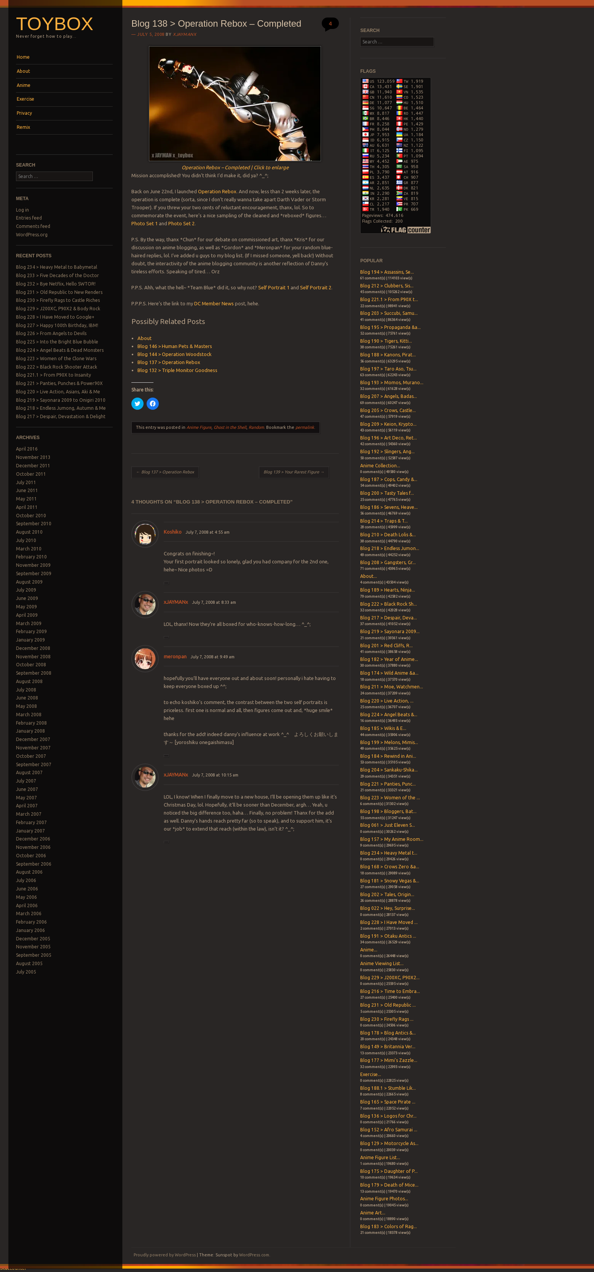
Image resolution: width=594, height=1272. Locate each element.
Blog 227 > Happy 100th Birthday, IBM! (57, 325)
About (23, 71)
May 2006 (26, 897)
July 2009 (26, 589)
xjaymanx (184, 34)
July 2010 (26, 540)
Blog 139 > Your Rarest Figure (293, 472)
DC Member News (214, 303)
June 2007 (27, 789)
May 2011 (26, 498)
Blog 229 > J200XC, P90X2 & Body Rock (58, 308)
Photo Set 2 (181, 223)
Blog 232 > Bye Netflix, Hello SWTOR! (56, 283)
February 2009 (31, 631)
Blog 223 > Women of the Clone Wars (56, 358)
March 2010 (29, 548)
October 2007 (31, 756)
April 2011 (27, 507)
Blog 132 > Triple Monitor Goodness (177, 370)
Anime (23, 85)
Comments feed (33, 226)
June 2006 (27, 888)
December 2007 (33, 739)
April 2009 (27, 615)
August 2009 (29, 581)
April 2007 (27, 805)
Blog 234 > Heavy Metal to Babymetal (56, 267)
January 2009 (30, 639)
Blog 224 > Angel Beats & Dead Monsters (60, 350)
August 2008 (29, 681)
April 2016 (27, 448)
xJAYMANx (176, 602)
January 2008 (30, 730)
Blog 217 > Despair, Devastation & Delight (60, 416)
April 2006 (27, 905)
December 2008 (33, 648)
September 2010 (33, 523)
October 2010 (31, 515)
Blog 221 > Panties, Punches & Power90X (59, 383)
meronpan (175, 656)
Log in (22, 209)
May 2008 (26, 706)
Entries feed (29, 217)
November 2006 (33, 847)
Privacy (24, 113)
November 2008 (33, 656)
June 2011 (27, 490)
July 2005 (26, 971)
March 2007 (29, 814)
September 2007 (33, 764)
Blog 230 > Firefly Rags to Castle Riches (58, 300)
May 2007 (26, 797)
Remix (23, 127)
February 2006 (31, 921)
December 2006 (33, 838)
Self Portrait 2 (315, 287)
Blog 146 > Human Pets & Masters (174, 346)
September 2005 (33, 955)
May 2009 (26, 606)
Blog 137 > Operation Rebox (168, 362)
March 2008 (29, 714)
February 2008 (31, 722)
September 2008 (33, 672)
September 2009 (33, 573)
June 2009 (27, 598)
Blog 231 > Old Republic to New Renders (59, 292)
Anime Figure (199, 427)
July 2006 (26, 880)
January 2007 (30, 830)
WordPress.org (32, 234)
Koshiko (173, 531)
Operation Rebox (217, 191)
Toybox (54, 23)
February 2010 (31, 556)
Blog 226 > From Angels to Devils (51, 333)
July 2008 (26, 689)
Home (23, 57)
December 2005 (33, 938)
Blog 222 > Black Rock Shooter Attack (56, 366)
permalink (304, 427)
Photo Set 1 (144, 223)
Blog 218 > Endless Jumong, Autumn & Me (61, 408)
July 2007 (26, 780)
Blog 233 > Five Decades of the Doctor (57, 275)
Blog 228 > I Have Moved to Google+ (55, 316)
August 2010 (29, 531)
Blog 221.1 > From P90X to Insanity (53, 374)
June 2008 (27, 697)
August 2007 (29, 772)
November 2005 (33, 946)
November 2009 (33, 565)
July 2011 (26, 482)
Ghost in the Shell (230, 427)
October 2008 (31, 664)
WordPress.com (254, 1255)
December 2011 (33, 465)
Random (256, 427)
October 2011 (31, 474)
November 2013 (33, 457)
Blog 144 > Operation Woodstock (174, 354)
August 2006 (29, 871)
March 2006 (29, 913)
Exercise (25, 98)
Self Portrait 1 (273, 287)
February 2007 (31, 822)
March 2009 (29, 623)
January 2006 (30, 930)
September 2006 (33, 863)
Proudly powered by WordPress (165, 1255)
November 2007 (33, 747)
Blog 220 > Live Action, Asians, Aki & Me (58, 391)
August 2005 (29, 963)
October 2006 (31, 855)
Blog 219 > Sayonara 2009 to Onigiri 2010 (60, 400)
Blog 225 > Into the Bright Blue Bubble (57, 341)
